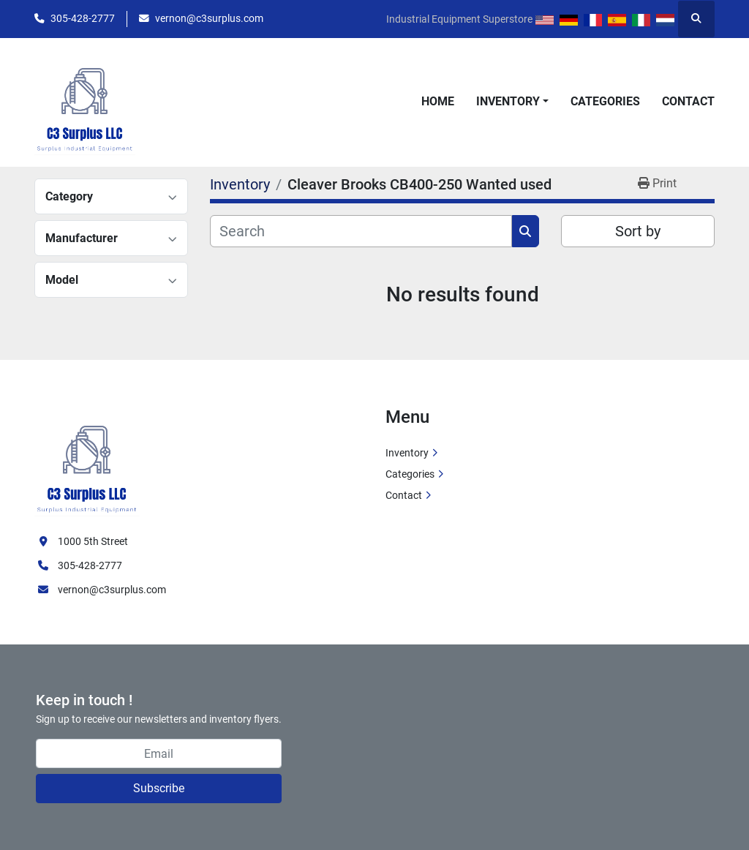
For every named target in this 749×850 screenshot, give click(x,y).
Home (437, 101)
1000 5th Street (93, 541)
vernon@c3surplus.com (209, 18)
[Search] (361, 231)
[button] (512, 101)
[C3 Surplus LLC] (87, 461)
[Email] (159, 753)
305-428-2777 (82, 18)
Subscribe (158, 788)
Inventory (508, 101)
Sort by (637, 231)
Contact (688, 101)
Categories (605, 101)
